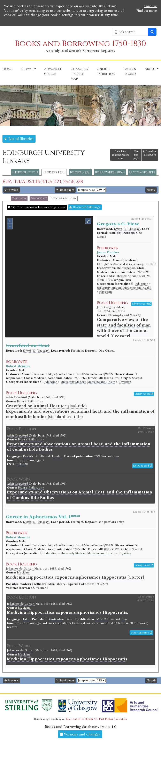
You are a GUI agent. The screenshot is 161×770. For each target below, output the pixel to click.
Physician (105, 291)
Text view (19, 198)
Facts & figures (142, 172)
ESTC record (142, 465)
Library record (141, 303)
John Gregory (106, 307)
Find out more (146, 11)
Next (151, 189)
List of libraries (19, 139)
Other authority (141, 632)
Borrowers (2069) (110, 172)
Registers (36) (54, 172)
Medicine (23, 572)
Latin (26, 619)
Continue (150, 6)
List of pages (65, 189)
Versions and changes (80, 734)
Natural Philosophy (30, 401)
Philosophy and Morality (124, 315)
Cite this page (136, 155)
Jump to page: (86, 189)
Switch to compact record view (120, 155)
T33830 (22, 464)
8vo (116, 456)
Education (141, 283)
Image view (39, 198)
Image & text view (63, 198)
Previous (11, 189)
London (57, 456)
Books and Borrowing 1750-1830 (80, 43)
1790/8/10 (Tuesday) (127, 228)
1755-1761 (102, 619)
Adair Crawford (17, 397)
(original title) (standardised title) (80, 411)
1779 (97, 456)
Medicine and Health (137, 287)
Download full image (85, 207)
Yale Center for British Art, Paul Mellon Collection (96, 719)
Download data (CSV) (150, 153)
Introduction (25, 172)
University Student (109, 287)
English (28, 456)
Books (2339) (80, 172)
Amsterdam (56, 619)
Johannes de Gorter (20, 568)
